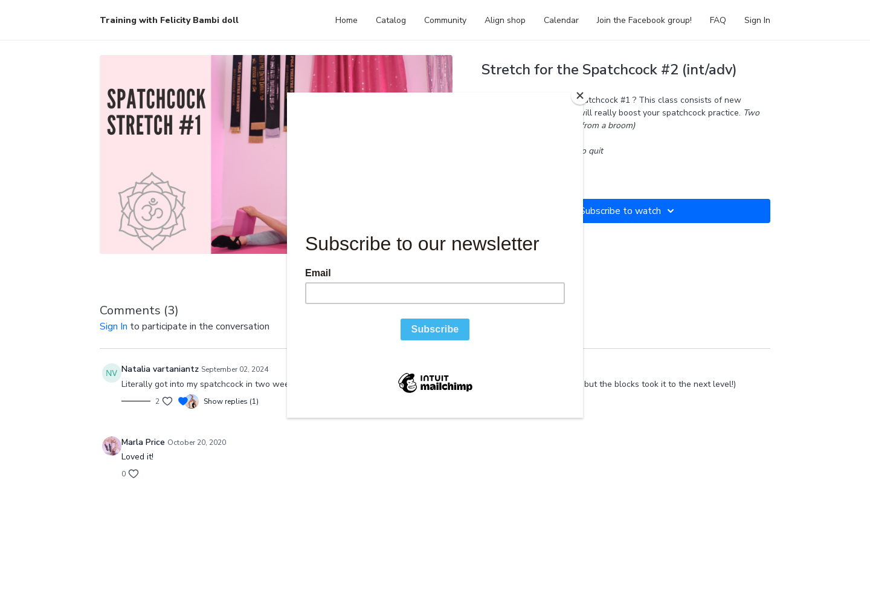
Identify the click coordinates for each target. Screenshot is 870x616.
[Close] (580, 95)
